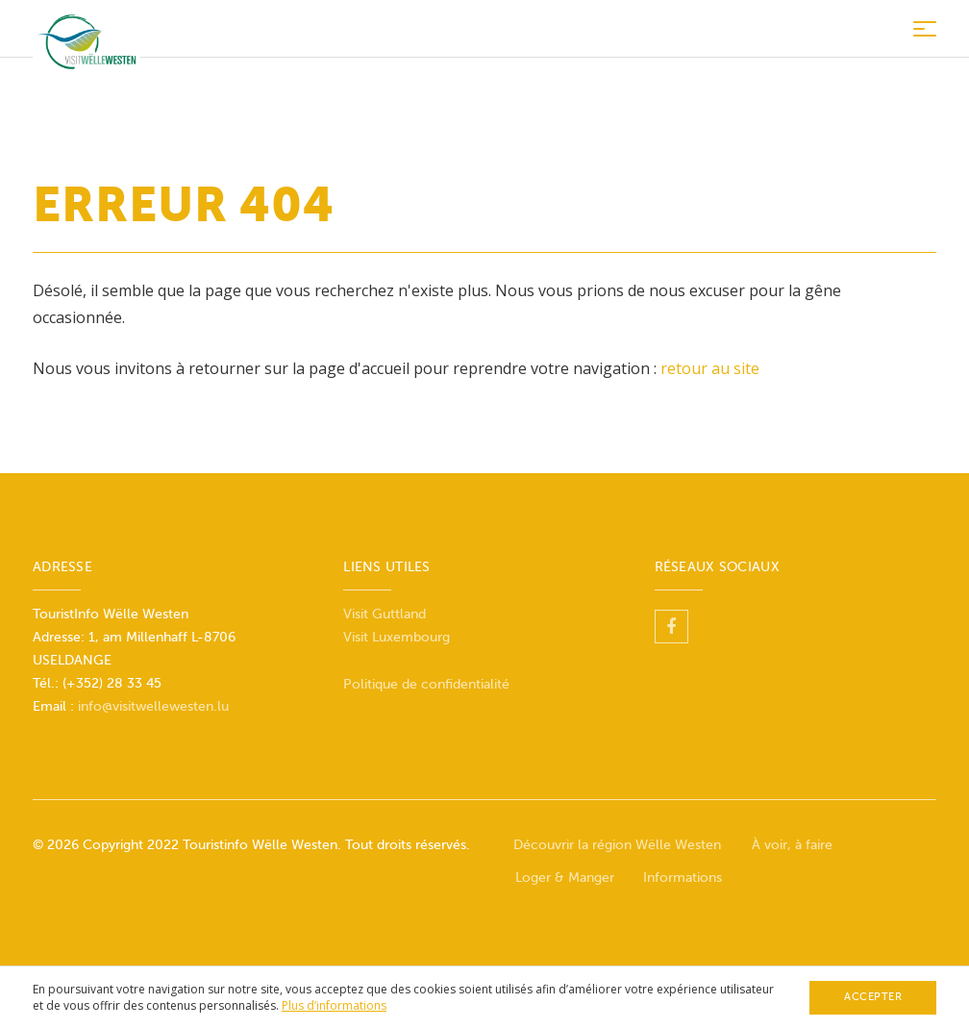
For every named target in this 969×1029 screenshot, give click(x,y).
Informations (682, 877)
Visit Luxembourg (396, 637)
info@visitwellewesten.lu (153, 706)
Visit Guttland (384, 614)
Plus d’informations (334, 1005)
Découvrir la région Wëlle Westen (617, 845)
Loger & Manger (564, 877)
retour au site (709, 368)
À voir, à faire (792, 845)
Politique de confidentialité (426, 684)
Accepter (873, 996)
